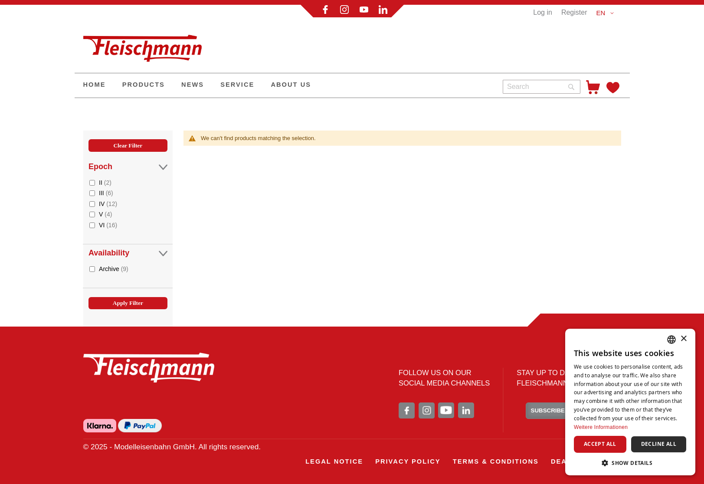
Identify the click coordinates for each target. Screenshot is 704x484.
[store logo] (146, 44)
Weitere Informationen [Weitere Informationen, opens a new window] (601, 427)
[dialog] (630, 402)
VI (108, 225)
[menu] (285, 85)
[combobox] (541, 87)
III (106, 192)
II (105, 182)
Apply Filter (128, 303)
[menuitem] (94, 85)
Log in (542, 12)
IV (108, 203)
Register (574, 12)
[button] (606, 13)
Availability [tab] (127, 253)
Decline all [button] (658, 444)
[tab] (127, 233)
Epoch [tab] (127, 166)
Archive (113, 268)
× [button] (683, 339)
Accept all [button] (600, 444)
